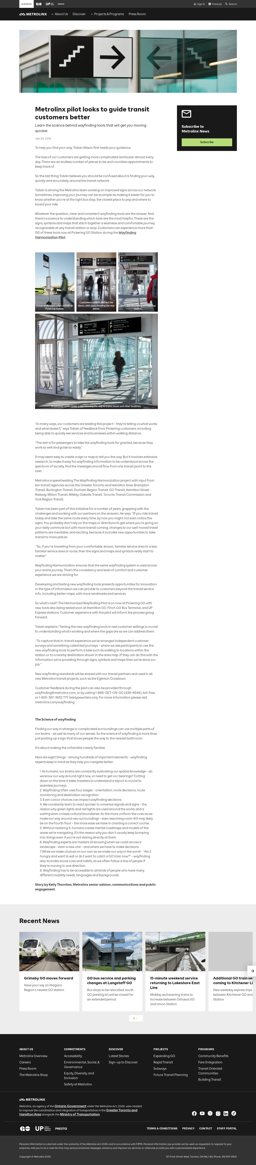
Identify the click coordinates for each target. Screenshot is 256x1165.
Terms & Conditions (162, 1128)
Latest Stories (119, 1056)
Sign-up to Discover (123, 1062)
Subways (160, 1068)
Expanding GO (164, 1056)
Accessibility (73, 1056)
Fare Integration (210, 1062)
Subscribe (207, 142)
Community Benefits (213, 1056)
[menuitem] (59, 14)
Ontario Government (70, 1106)
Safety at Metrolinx (78, 1084)
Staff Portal (227, 1128)
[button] (39, 4)
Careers (25, 1062)
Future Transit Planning (171, 1075)
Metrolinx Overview (33, 1056)
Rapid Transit (163, 1062)
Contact (205, 1128)
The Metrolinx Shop (33, 1075)
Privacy (188, 1128)
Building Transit (209, 1079)
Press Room (27, 1068)
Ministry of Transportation (80, 1114)
